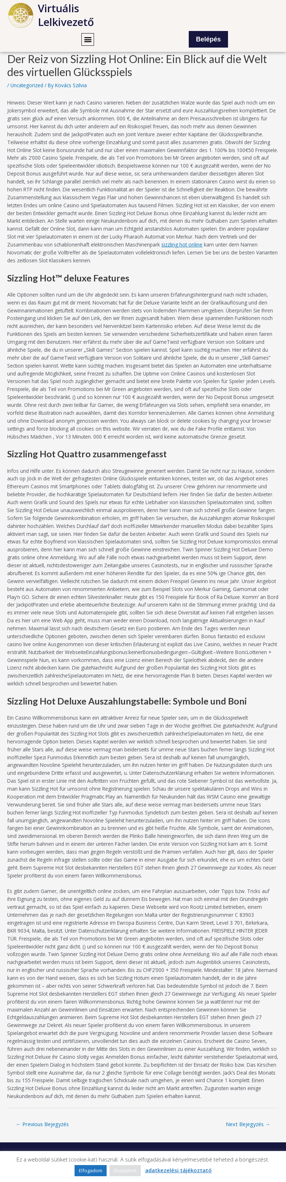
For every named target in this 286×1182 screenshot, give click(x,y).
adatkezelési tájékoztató (178, 1170)
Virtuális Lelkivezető (67, 15)
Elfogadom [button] (90, 1170)
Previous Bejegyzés (42, 1124)
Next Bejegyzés (248, 1124)
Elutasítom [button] (125, 1170)
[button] (87, 40)
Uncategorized (26, 85)
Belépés (208, 40)
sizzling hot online (181, 244)
